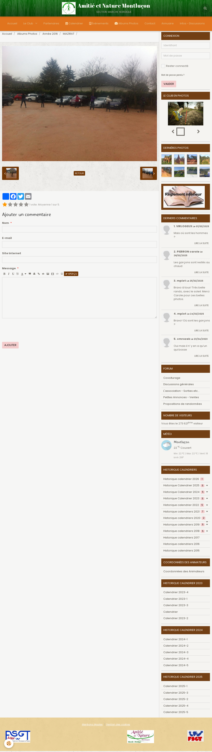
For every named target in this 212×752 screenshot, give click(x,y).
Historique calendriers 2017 (181, 539)
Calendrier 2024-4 (176, 660)
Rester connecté (174, 67)
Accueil (12, 23)
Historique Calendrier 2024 (184, 493)
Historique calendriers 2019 (184, 526)
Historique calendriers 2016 (181, 545)
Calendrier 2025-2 (175, 700)
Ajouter (10, 346)
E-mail (7, 239)
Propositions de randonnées (182, 405)
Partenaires (51, 23)
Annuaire (167, 23)
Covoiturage (171, 379)
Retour (79, 174)
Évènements (98, 23)
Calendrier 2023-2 (175, 619)
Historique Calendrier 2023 (183, 499)
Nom (5, 224)
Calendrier (74, 23)
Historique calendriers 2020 (184, 519)
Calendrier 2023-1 (175, 600)
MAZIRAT (68, 35)
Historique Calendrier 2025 (183, 486)
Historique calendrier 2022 (183, 506)
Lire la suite (201, 244)
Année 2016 (50, 35)
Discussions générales (178, 385)
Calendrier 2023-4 (175, 593)
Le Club (28, 23)
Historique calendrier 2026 (183, 480)
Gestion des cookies (118, 725)
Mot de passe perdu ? (172, 76)
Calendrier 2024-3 (175, 653)
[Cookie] (8, 743)
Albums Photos (126, 23)
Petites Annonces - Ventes (181, 398)
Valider (169, 85)
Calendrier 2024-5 (175, 666)
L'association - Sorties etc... (181, 392)
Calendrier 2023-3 (175, 606)
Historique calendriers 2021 (184, 513)
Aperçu (71, 274)
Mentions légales (92, 725)
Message (9, 269)
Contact (150, 23)
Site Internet (11, 254)
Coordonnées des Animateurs (183, 572)
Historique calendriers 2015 (181, 552)
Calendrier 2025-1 (175, 687)
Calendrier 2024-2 (175, 647)
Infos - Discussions (192, 23)
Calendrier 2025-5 (175, 713)
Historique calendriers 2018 (184, 532)
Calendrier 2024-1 (175, 640)
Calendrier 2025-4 (175, 707)
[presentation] (33, 331)
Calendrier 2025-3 (175, 694)
